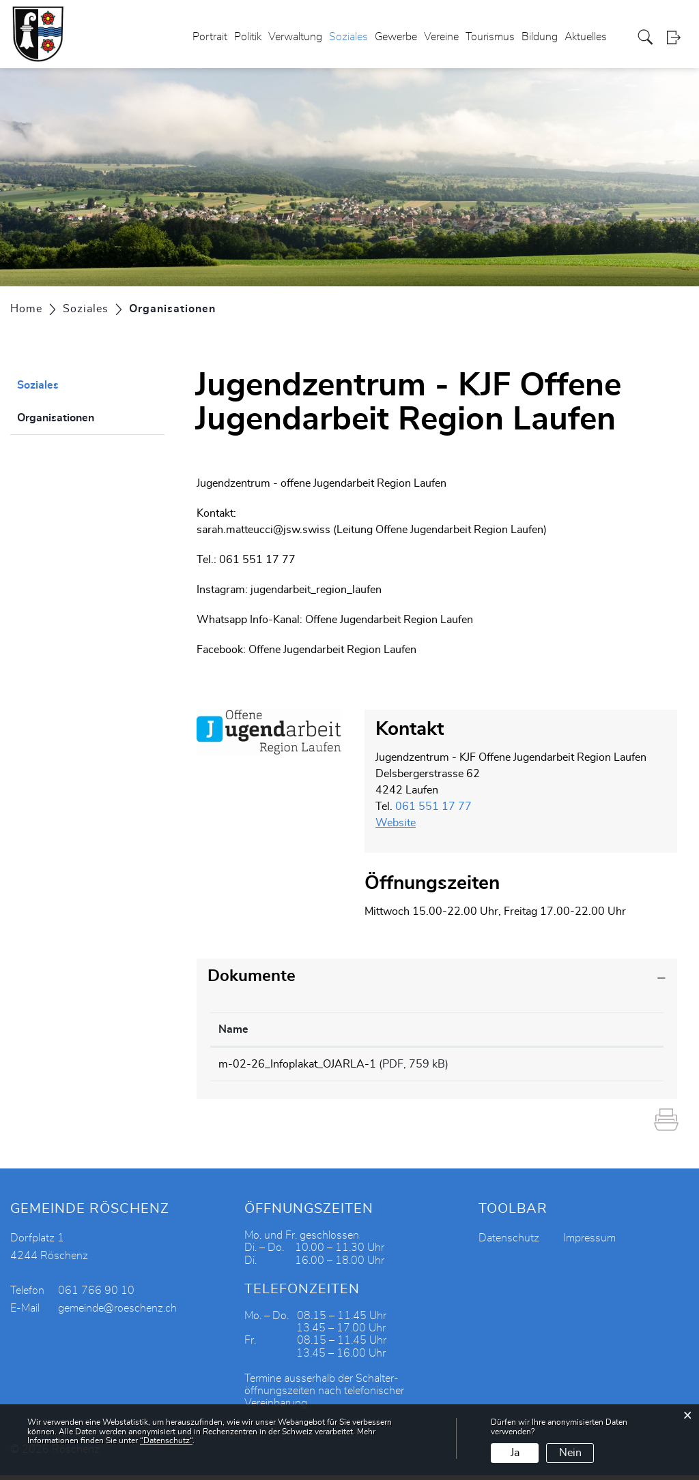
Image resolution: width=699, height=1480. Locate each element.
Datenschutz (509, 1242)
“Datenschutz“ (166, 1440)
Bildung (540, 36)
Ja (515, 1452)
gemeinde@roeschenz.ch (117, 1313)
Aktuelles (586, 36)
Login (678, 37)
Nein (570, 1452)
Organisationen (89, 415)
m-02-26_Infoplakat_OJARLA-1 (297, 1064)
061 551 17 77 (433, 806)
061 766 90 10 (96, 1295)
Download (612, 1066)
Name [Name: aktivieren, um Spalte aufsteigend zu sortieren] (233, 1029)
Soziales (348, 36)
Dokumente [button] (252, 976)
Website (402, 822)
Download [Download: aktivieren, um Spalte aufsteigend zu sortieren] (594, 1029)
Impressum (589, 1242)
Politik (247, 36)
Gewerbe (396, 36)
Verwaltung (295, 36)
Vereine (441, 36)
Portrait (209, 36)
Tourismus (490, 36)
